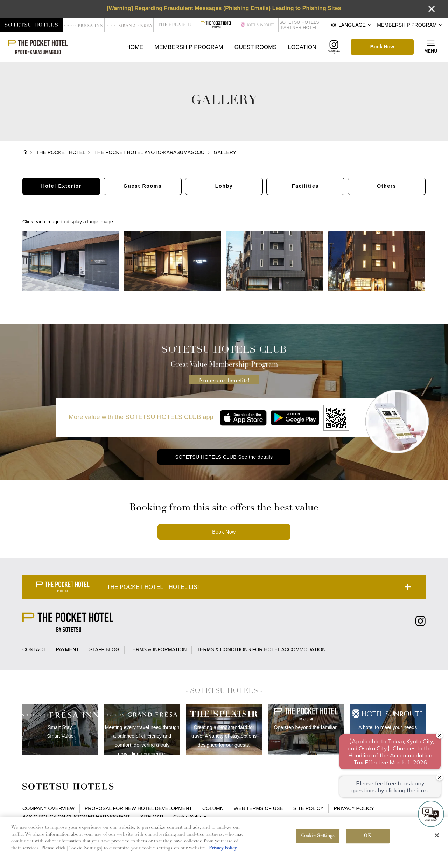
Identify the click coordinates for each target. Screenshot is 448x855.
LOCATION (302, 47)
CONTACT (34, 649)
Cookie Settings (190, 816)
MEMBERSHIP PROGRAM (189, 47)
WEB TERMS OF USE (258, 808)
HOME (134, 47)
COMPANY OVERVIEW (48, 808)
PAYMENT (67, 649)
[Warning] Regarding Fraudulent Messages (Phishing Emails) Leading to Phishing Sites (224, 8)
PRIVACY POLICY (354, 808)
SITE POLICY (308, 808)
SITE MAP (151, 816)
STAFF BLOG (104, 649)
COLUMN (213, 808)
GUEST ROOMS (255, 47)
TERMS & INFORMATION (158, 649)
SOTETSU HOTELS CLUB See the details (224, 457)
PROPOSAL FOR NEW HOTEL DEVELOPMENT (138, 808)
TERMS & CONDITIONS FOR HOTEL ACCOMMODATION (261, 649)
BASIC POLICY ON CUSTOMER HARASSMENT (76, 816)
